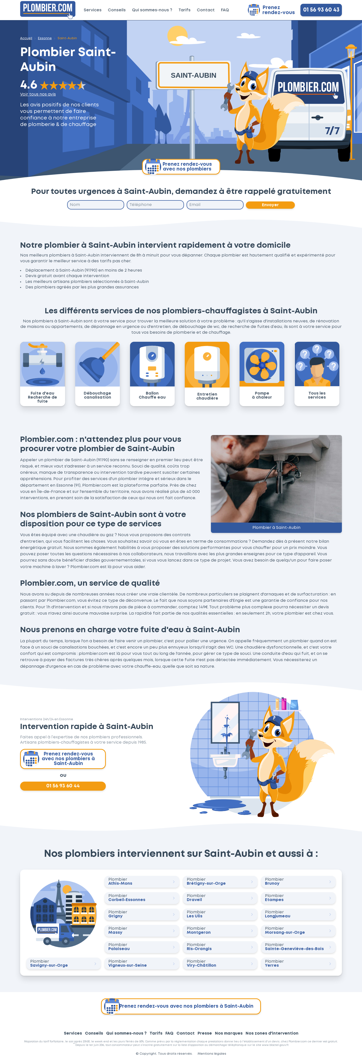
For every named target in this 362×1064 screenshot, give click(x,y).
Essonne (45, 38)
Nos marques (229, 1035)
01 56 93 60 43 (321, 10)
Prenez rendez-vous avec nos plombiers (178, 167)
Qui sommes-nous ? (152, 10)
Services (93, 10)
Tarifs (184, 10)
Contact (206, 10)
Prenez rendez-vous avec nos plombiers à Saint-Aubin (59, 759)
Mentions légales (212, 1055)
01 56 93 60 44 (63, 787)
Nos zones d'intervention (272, 1035)
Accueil (26, 38)
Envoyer (270, 205)
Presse (205, 1035)
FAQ (225, 10)
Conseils (117, 10)
